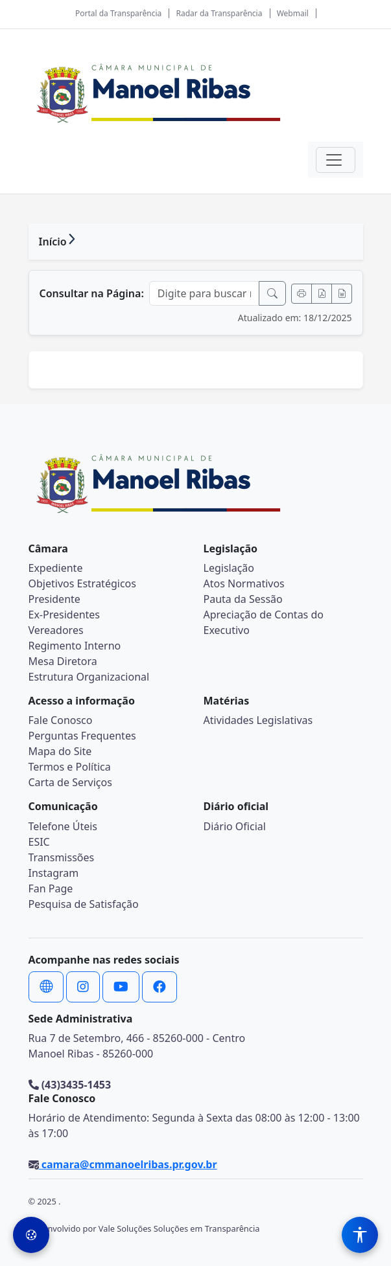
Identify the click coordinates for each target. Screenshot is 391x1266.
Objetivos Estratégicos (82, 583)
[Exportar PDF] (321, 294)
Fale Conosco (61, 720)
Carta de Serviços (70, 782)
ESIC (39, 842)
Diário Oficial (235, 826)
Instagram (54, 873)
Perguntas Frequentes (82, 736)
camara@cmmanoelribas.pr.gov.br (128, 1164)
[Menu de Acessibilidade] (360, 1235)
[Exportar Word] (341, 294)
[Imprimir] (301, 294)
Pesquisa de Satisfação (84, 904)
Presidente (54, 599)
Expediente (56, 568)
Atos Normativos (244, 583)
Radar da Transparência (219, 13)
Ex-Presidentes (65, 614)
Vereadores (56, 630)
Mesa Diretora (63, 661)
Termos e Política (70, 767)
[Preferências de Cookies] (31, 1235)
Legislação (229, 568)
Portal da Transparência (118, 13)
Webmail (293, 13)
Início (53, 241)
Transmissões (62, 857)
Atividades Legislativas (258, 720)
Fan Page (51, 888)
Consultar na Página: (92, 293)
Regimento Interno (75, 646)
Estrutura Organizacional (89, 677)
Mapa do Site (60, 751)
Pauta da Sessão (243, 599)
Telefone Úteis (63, 826)
